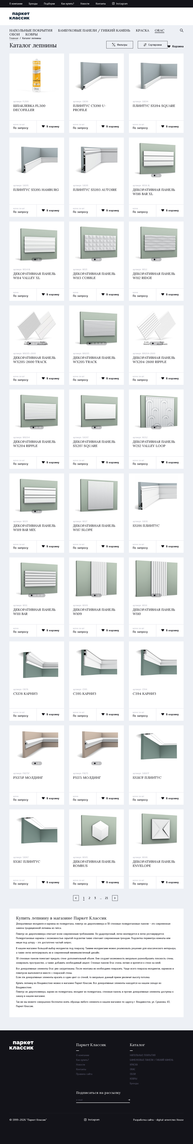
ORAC (159, 30)
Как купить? (67, 3)
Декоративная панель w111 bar (34, 612)
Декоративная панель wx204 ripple (34, 444)
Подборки (49, 3)
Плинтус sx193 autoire (95, 190)
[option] (36, 75)
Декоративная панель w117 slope (94, 528)
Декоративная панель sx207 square (94, 444)
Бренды (33, 3)
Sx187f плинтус (147, 778)
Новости (84, 3)
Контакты (101, 3)
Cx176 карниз (25, 694)
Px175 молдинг (87, 778)
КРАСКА (142, 30)
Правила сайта (84, 1074)
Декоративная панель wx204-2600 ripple (154, 360)
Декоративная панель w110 (154, 612)
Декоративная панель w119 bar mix (34, 528)
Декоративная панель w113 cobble (94, 276)
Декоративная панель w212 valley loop (154, 444)
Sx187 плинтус (26, 862)
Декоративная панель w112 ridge (154, 276)
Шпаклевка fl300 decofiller (29, 108)
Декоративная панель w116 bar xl (154, 192)
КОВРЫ (31, 34)
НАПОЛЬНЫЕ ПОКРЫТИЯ (30, 30)
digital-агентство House (170, 1119)
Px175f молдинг (28, 778)
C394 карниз (144, 694)
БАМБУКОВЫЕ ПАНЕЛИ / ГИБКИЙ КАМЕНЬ (94, 30)
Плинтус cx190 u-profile (89, 108)
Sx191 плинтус (146, 526)
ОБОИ (14, 34)
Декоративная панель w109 (94, 612)
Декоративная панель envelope (154, 864)
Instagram (122, 3)
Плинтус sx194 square (154, 106)
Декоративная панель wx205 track (94, 360)
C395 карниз (84, 694)
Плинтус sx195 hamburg (36, 190)
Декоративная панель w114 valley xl (34, 276)
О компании (15, 3)
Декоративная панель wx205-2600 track (34, 360)
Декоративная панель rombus (94, 864)
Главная (13, 38)
